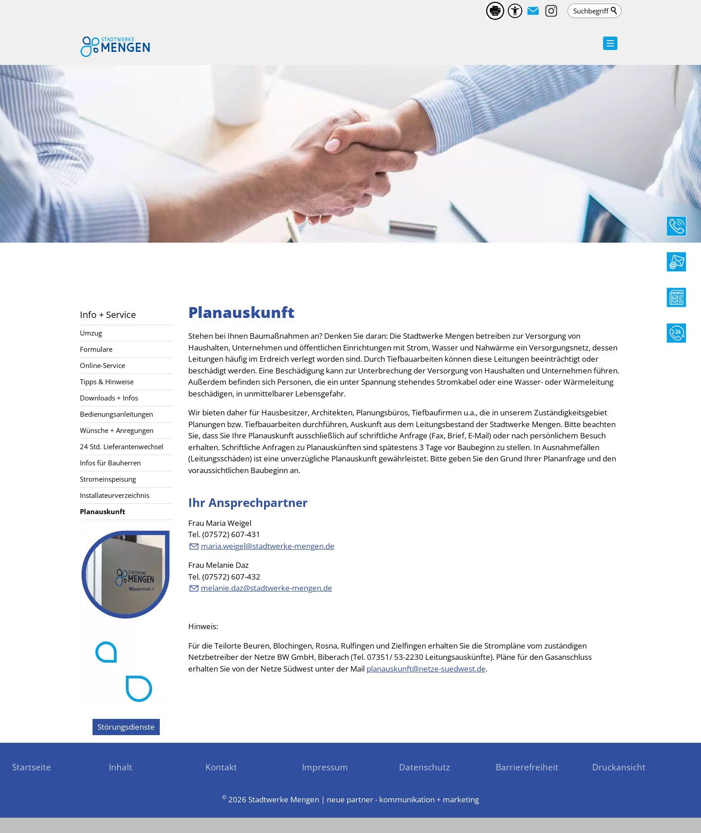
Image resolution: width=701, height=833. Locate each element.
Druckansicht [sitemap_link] (618, 767)
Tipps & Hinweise (107, 381)
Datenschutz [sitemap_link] (424, 767)
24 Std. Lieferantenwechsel (121, 446)
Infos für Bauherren (110, 462)
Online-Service (102, 365)
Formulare (96, 349)
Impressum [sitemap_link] (325, 767)
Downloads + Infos (109, 397)
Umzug (91, 332)
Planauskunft (102, 511)
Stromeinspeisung (108, 478)
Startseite (31, 767)
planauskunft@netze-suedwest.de (426, 668)
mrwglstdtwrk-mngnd (267, 546)
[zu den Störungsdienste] (126, 727)
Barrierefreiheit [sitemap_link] (527, 767)
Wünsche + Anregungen (116, 430)
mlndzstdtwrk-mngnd (266, 588)
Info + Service (108, 314)
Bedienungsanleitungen (116, 414)
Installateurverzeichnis (114, 495)
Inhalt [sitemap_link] (120, 767)
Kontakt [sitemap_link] (221, 767)
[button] (533, 11)
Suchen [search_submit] (614, 11)
